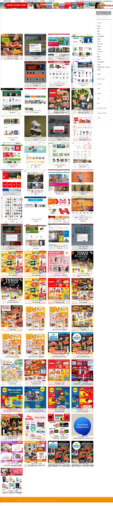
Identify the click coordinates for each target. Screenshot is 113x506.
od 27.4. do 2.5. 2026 (60, 436)
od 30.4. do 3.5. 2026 (83, 409)
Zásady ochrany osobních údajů (42, 500)
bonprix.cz (83, 194)
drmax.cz (12, 166)
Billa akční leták (36, 302)
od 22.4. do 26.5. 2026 (83, 436)
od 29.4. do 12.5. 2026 (60, 110)
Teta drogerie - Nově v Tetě (59, 275)
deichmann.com (60, 194)
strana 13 (52, 1)
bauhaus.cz (36, 248)
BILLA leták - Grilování (12, 58)
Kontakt (55, 500)
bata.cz (36, 139)
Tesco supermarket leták (83, 275)
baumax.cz (12, 248)
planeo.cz (83, 85)
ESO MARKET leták (36, 384)
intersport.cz (12, 194)
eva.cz (12, 221)
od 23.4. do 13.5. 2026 (13, 463)
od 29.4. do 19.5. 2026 (12, 56)
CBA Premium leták (36, 438)
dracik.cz (59, 166)
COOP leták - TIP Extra (83, 112)
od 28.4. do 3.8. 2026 (12, 382)
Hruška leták (13, 329)
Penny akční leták (60, 302)
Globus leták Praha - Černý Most (36, 329)
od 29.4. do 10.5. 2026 (36, 382)
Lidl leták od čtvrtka (83, 411)
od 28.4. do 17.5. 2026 (60, 273)
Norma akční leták (12, 438)
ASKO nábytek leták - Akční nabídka (36, 465)
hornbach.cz (83, 221)
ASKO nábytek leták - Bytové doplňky (12, 465)
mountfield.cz (59, 85)
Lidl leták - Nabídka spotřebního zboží (12, 411)
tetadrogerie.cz (83, 139)
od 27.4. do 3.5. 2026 (12, 409)
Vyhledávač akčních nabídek (102, 15)
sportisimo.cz (83, 166)
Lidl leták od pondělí (60, 411)
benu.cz (83, 58)
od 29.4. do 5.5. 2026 (36, 56)
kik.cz (36, 194)
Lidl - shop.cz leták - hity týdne (36, 411)
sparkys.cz (36, 58)
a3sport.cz (12, 112)
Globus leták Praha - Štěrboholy (36, 356)
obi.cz (59, 221)
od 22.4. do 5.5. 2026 (60, 463)
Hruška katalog (12, 384)
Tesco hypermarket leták (13, 302)
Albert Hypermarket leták (60, 356)
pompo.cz (59, 139)
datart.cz (36, 221)
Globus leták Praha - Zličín (12, 356)
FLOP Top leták (83, 302)
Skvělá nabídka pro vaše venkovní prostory (83, 438)
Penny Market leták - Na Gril (59, 112)
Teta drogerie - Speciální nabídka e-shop (12, 492)
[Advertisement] (47, 20)
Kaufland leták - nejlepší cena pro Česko (83, 384)
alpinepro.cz (60, 58)
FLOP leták (83, 329)
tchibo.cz (12, 139)
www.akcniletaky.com (26, 500)
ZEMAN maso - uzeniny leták (60, 438)
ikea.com (60, 248)
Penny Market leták (59, 384)
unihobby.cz (36, 112)
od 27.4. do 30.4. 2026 (60, 409)
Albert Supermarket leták (83, 356)
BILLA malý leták (13, 275)
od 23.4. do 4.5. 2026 (12, 490)
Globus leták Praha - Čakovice (60, 329)
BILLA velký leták (36, 275)
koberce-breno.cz (83, 248)
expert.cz (36, 85)
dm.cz (36, 166)
